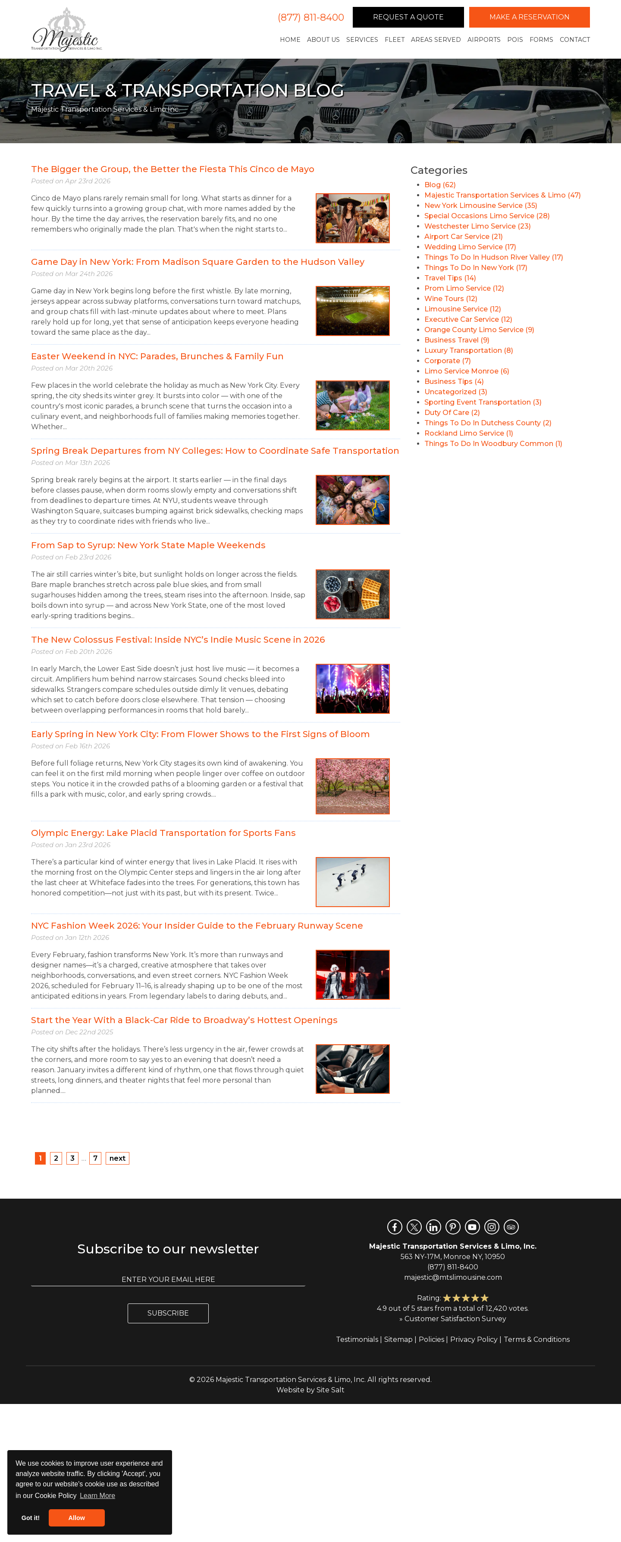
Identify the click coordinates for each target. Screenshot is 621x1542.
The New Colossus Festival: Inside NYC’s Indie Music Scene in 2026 (178, 639)
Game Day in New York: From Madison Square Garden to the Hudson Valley (197, 262)
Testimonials (357, 1339)
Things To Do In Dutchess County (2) (488, 423)
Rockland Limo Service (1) (468, 433)
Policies (431, 1339)
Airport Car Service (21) (463, 236)
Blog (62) (440, 185)
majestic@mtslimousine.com (453, 1277)
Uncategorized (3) (455, 392)
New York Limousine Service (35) (480, 205)
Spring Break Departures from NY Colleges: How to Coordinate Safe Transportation (215, 451)
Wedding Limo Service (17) (470, 247)
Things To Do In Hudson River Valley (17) (493, 257)
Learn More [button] (97, 1495)
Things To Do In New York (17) (475, 268)
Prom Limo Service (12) (464, 288)
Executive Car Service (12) (468, 319)
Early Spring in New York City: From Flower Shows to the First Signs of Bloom (200, 734)
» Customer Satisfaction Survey (452, 1319)
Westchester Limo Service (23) (477, 226)
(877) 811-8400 (311, 17)
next (117, 1158)
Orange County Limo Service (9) (479, 330)
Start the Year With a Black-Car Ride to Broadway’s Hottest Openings (184, 1020)
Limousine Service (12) (462, 309)
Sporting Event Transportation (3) (483, 402)
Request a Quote (408, 17)
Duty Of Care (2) (452, 412)
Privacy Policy (474, 1339)
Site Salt (331, 1390)
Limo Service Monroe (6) (466, 371)
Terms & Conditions (537, 1339)
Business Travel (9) (456, 340)
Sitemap (398, 1339)
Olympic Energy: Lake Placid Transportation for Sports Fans (163, 833)
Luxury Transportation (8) (468, 350)
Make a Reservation (529, 17)
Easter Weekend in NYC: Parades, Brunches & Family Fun (157, 356)
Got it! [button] (31, 1517)
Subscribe (168, 1313)
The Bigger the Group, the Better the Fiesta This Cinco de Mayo (172, 169)
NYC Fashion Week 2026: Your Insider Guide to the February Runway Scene (197, 925)
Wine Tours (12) (450, 299)
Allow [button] (77, 1517)
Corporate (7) (447, 361)
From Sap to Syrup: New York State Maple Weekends (148, 545)
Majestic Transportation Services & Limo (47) (502, 195)
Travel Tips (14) (450, 278)
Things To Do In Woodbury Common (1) (493, 444)
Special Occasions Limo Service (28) (487, 216)
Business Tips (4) (454, 381)
